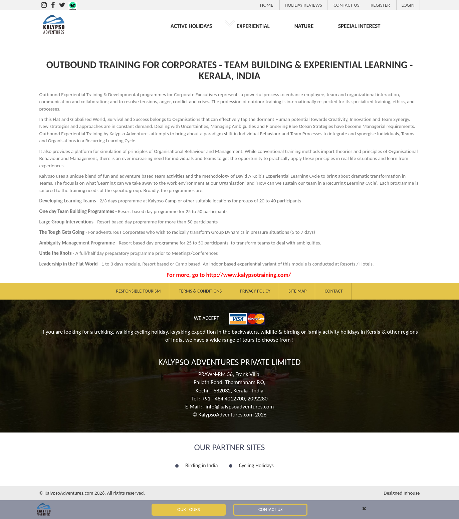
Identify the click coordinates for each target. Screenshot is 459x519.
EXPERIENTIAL (253, 26)
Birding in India (201, 465)
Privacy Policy (255, 291)
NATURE (304, 26)
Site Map (297, 291)
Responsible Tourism (138, 291)
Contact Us (270, 509)
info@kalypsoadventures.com (240, 406)
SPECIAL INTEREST (359, 26)
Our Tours (188, 509)
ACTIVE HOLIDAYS (191, 26)
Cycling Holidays (256, 465)
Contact (334, 291)
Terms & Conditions (200, 291)
